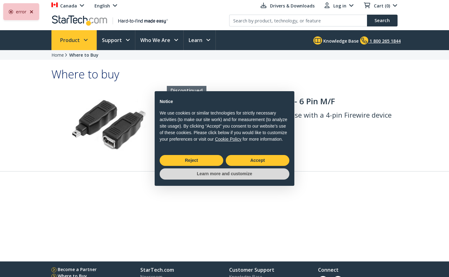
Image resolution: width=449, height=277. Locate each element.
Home (57, 55)
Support (112, 40)
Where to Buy (84, 55)
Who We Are (155, 40)
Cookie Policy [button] (228, 139)
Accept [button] (257, 160)
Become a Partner (77, 269)
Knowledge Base (336, 40)
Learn (196, 40)
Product (70, 40)
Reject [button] (191, 160)
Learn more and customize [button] (224, 173)
